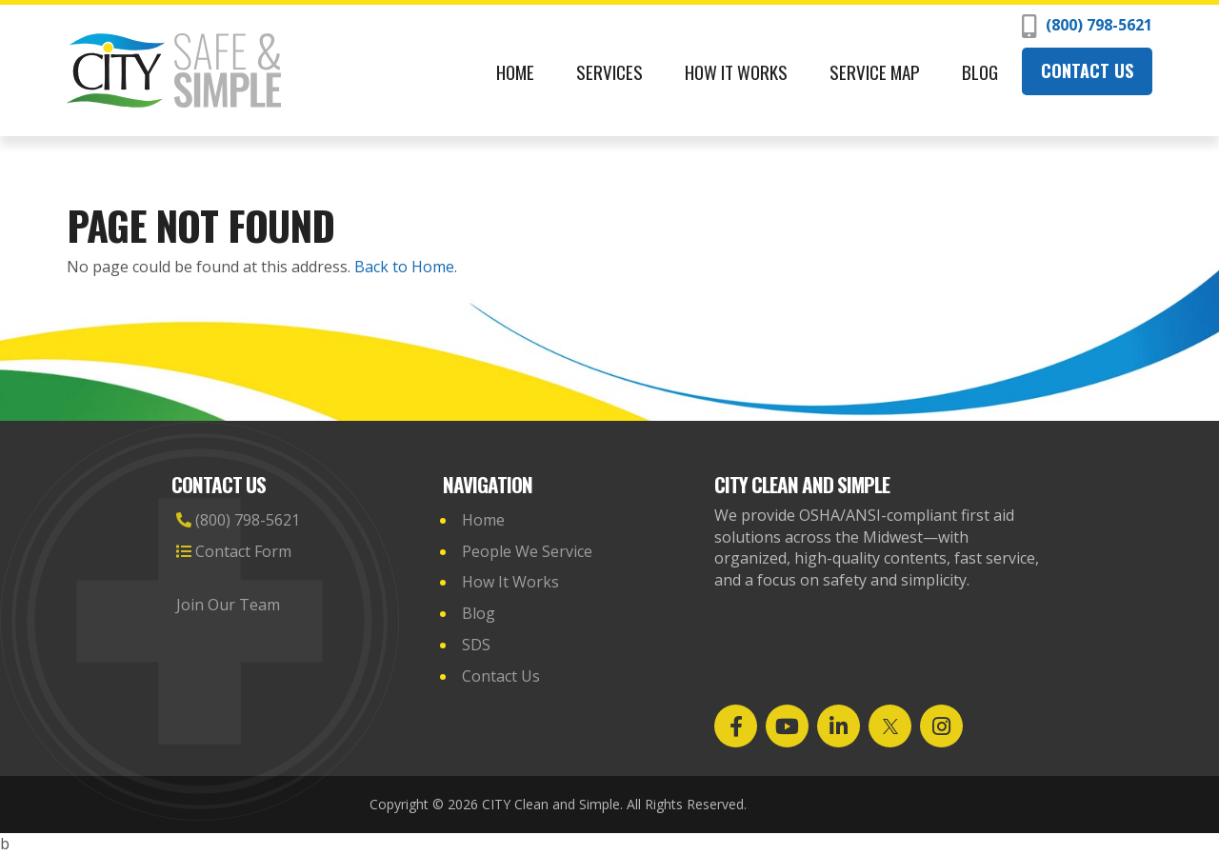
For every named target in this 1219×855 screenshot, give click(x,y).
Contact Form (233, 551)
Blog (980, 71)
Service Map (874, 71)
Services (609, 71)
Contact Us (1087, 70)
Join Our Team (230, 604)
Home (515, 71)
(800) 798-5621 (1087, 26)
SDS (476, 644)
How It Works (736, 71)
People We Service (527, 551)
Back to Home (404, 266)
